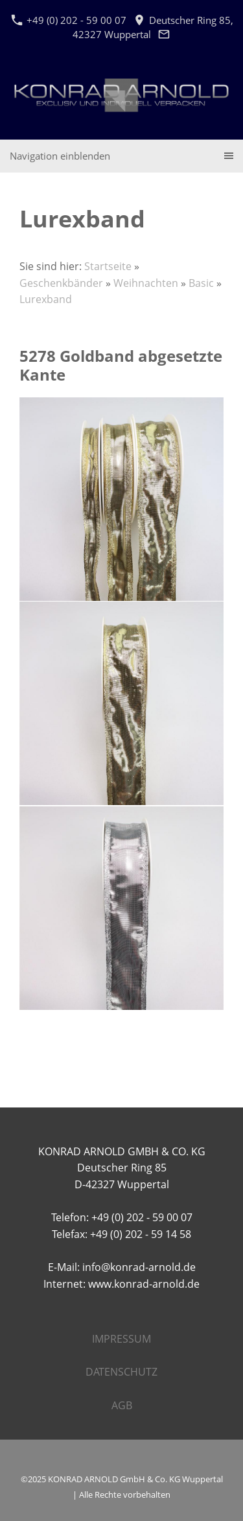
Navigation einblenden (60, 155)
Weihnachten (145, 283)
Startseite (108, 266)
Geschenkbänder (61, 283)
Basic (201, 283)
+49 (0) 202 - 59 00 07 (68, 20)
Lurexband (45, 299)
